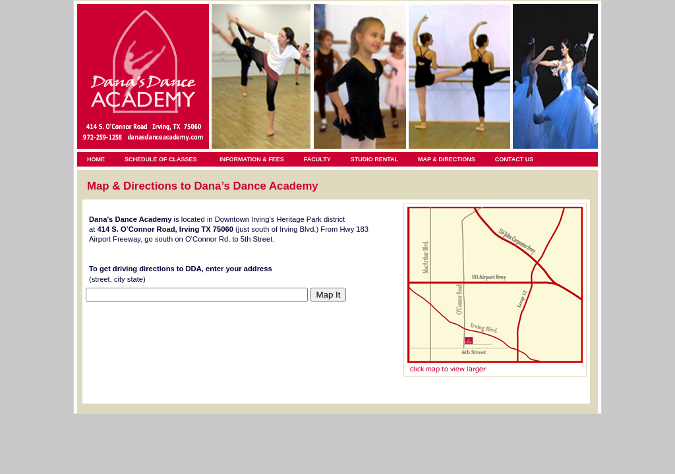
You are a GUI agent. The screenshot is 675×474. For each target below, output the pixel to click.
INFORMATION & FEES (252, 159)
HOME (96, 159)
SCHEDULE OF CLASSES (161, 159)
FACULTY (317, 159)
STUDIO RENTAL (374, 159)
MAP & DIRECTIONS (446, 159)
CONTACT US (514, 159)
